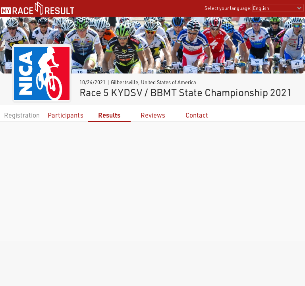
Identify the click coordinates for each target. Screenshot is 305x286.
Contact (196, 115)
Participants (65, 115)
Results (109, 115)
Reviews (153, 115)
